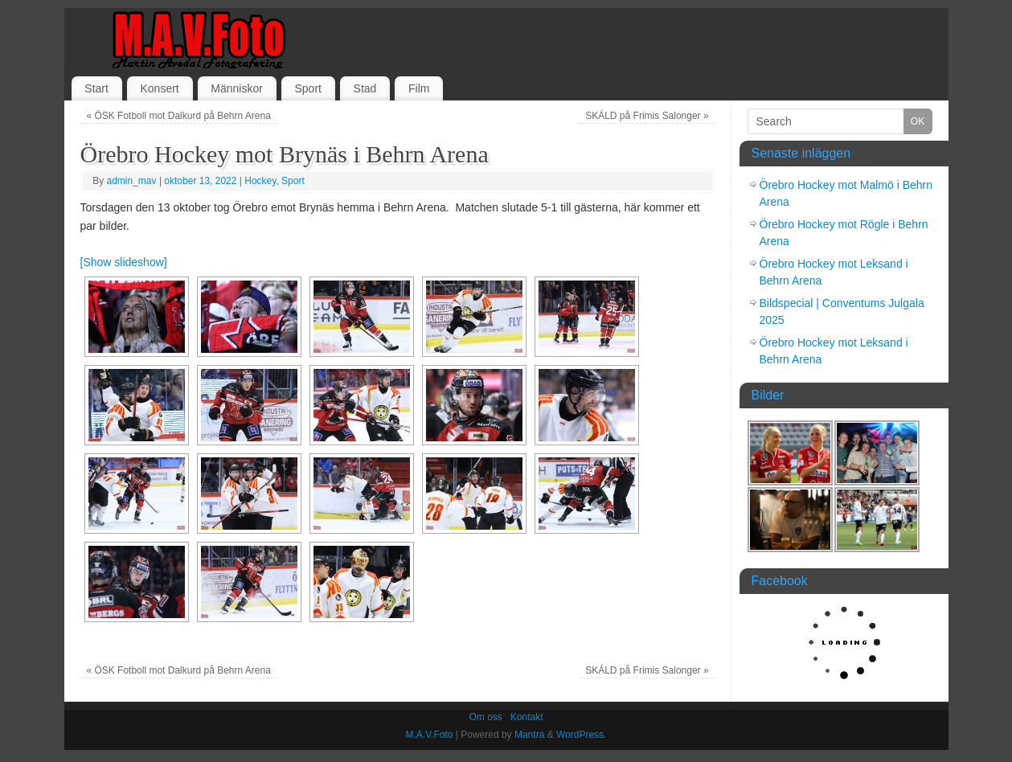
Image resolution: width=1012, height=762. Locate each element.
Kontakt (526, 717)
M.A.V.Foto (429, 734)
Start (96, 88)
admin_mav (132, 180)
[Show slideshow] (123, 262)
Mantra (529, 734)
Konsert (159, 88)
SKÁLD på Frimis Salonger (646, 115)
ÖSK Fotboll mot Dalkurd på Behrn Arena (178, 115)
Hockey (260, 180)
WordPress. (581, 734)
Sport (308, 88)
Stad (365, 88)
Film (418, 88)
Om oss (485, 717)
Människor (237, 88)
